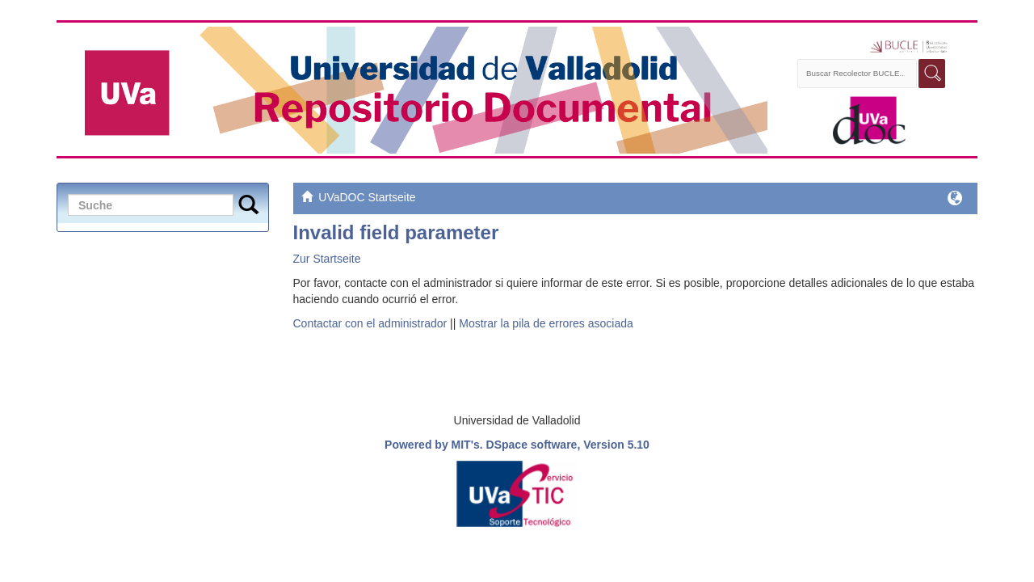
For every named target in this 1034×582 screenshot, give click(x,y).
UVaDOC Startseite (366, 197)
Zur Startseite (327, 258)
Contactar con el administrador (370, 323)
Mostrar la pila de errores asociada (546, 323)
